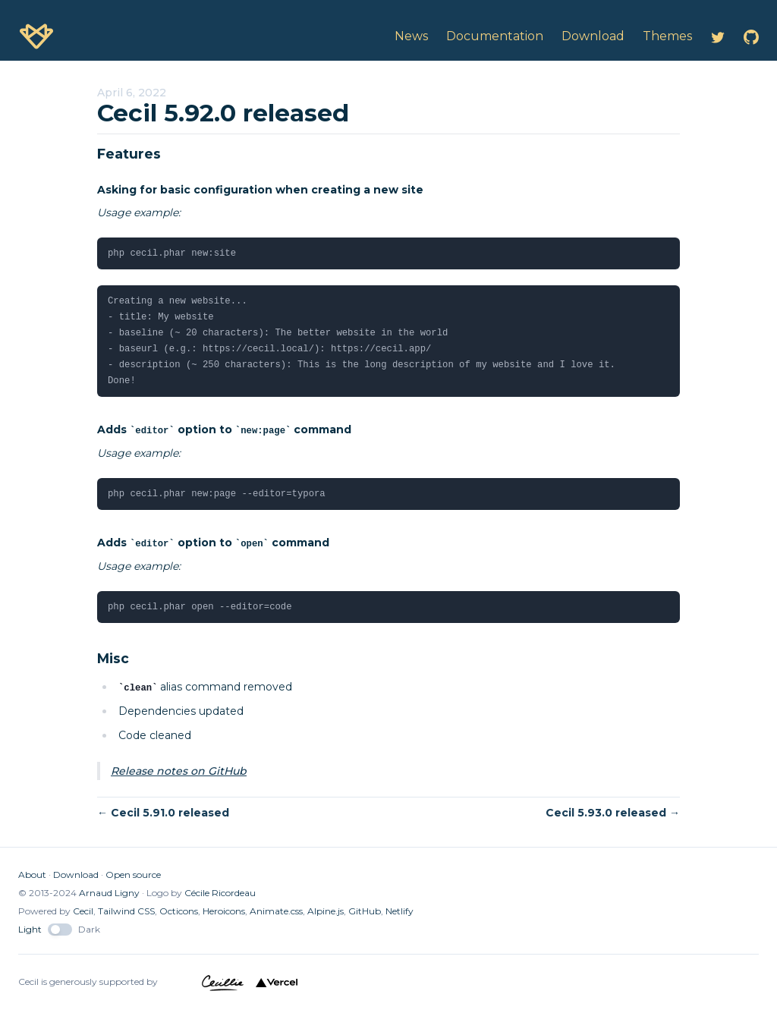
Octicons (178, 911)
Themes (667, 36)
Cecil (83, 911)
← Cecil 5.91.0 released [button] (163, 813)
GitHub (364, 911)
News (411, 36)
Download (76, 874)
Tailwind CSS (126, 911)
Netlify (399, 911)
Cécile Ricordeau (220, 892)
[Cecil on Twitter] (717, 36)
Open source (133, 874)
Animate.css (276, 911)
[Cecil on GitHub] (751, 36)
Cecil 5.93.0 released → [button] (613, 813)
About (32, 874)
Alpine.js (325, 911)
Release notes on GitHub (179, 771)
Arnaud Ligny (109, 892)
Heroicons (224, 911)
